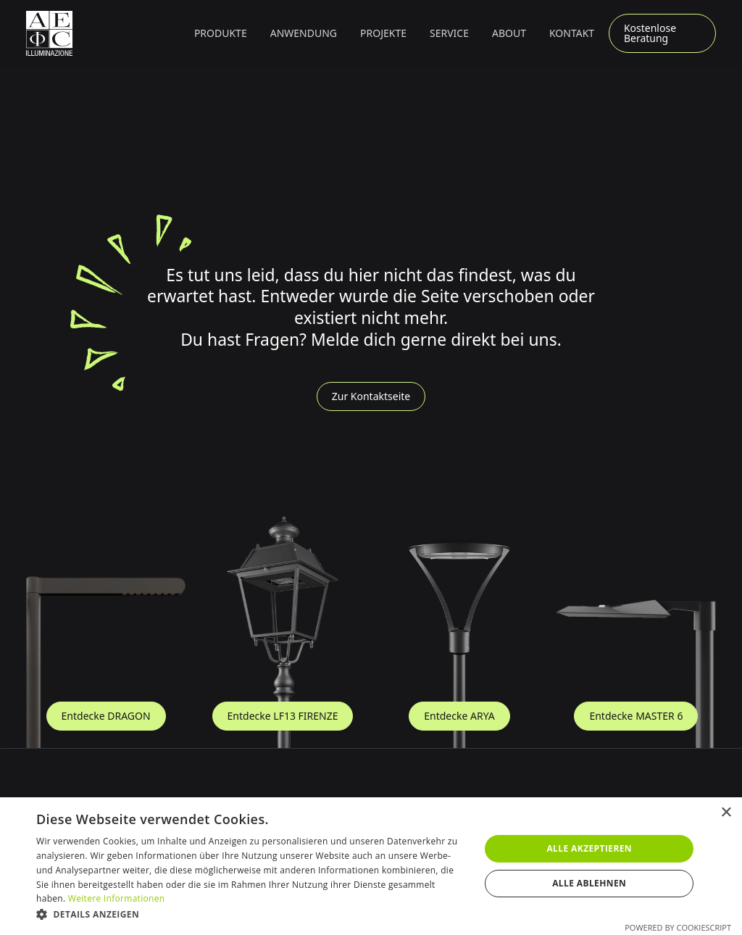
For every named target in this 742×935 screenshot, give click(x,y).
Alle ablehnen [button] (589, 883)
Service (449, 33)
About (509, 33)
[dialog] (371, 866)
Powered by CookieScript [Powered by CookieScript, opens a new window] (678, 927)
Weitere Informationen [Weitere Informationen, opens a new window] (116, 898)
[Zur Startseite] (49, 33)
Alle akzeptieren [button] (589, 848)
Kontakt (571, 33)
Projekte (383, 33)
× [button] (725, 812)
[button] (220, 33)
